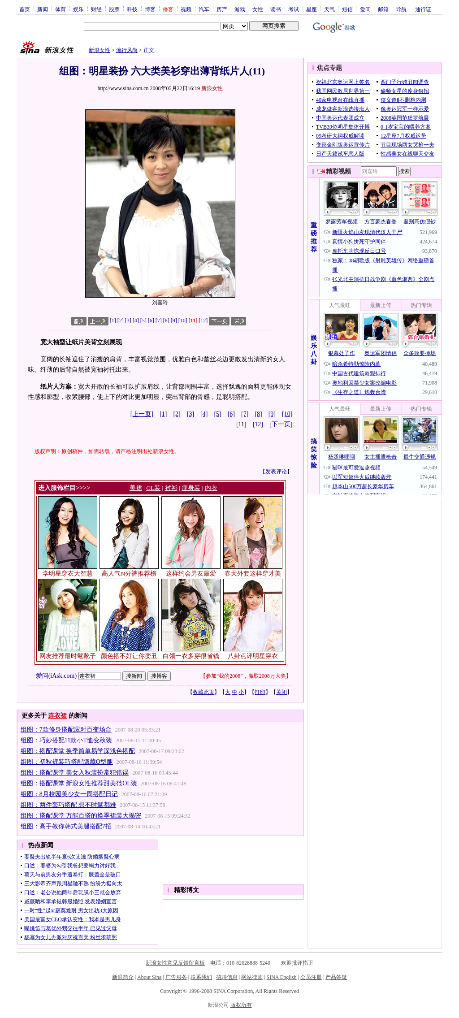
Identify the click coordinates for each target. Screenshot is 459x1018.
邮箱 (383, 9)
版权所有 (241, 1005)
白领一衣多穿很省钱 (191, 656)
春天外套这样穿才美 (253, 573)
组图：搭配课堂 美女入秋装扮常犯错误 (75, 772)
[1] (113, 320)
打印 (260, 692)
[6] (151, 320)
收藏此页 (203, 692)
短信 (347, 9)
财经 (96, 9)
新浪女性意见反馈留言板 (175, 963)
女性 (257, 9)
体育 (60, 9)
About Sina (149, 977)
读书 (275, 9)
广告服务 (176, 977)
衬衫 (171, 488)
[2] (120, 320)
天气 (329, 9)
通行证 (423, 9)
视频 (186, 9)
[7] (159, 320)
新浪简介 (123, 977)
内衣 (211, 488)
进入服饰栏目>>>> (64, 488)
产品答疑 (336, 977)
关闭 (281, 692)
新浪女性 (99, 50)
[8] (166, 320)
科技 (132, 9)
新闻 (42, 9)
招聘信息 (227, 977)
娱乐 (78, 9)
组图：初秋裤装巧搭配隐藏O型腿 (67, 761)
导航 (401, 9)
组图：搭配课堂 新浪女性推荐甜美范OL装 (79, 783)
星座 (311, 9)
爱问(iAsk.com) (56, 675)
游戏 (239, 9)
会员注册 (311, 977)
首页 (24, 9)
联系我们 (201, 977)
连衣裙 (57, 715)
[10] (182, 320)
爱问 (365, 9)
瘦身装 (191, 488)
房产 (222, 9)
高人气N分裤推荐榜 (129, 573)
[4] (136, 320)
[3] (128, 320)
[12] (203, 320)
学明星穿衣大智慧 (68, 573)
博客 (150, 9)
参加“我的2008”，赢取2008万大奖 (246, 676)
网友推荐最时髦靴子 (67, 656)
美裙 (136, 488)
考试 (293, 9)
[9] (174, 320)
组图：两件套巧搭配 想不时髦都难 (69, 804)
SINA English (281, 977)
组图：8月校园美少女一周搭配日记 (69, 794)
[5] (143, 320)
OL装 (153, 488)
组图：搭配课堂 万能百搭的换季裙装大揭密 (81, 815)
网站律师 (252, 977)
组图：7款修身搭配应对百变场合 (66, 729)
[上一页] (141, 414)
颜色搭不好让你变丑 (129, 656)
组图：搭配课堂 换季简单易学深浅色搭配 (78, 751)
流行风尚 (127, 50)
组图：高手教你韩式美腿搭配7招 (66, 826)
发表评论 (276, 471)
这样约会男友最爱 (191, 573)
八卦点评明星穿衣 (253, 656)
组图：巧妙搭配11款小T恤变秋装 (66, 740)
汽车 (204, 9)
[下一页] (280, 424)
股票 (114, 9)
